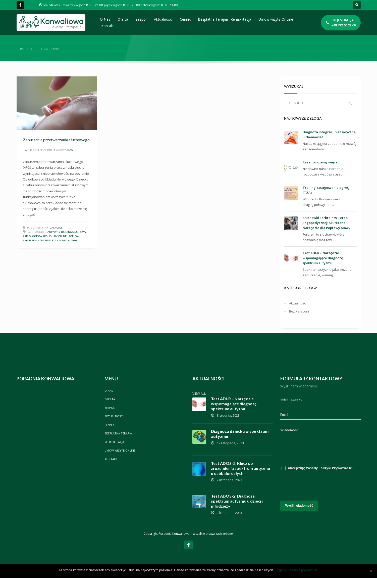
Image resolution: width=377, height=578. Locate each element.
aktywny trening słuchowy (66, 231)
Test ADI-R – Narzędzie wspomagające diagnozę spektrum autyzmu (323, 258)
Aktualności (53, 227)
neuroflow (71, 236)
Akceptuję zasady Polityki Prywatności (320, 468)
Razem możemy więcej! (321, 162)
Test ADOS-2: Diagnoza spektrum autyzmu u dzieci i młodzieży (237, 501)
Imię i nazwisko (291, 399)
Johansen (55, 236)
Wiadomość (289, 430)
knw (70, 150)
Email (284, 415)
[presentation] (318, 483)
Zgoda (281, 570)
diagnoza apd (38, 236)
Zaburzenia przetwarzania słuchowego (56, 139)
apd (25, 236)
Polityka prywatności (303, 570)
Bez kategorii (299, 311)
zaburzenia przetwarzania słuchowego (51, 240)
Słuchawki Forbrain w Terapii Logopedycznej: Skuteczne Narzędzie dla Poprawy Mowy (326, 222)
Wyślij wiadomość (299, 505)
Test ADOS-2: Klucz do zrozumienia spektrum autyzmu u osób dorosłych (240, 468)
